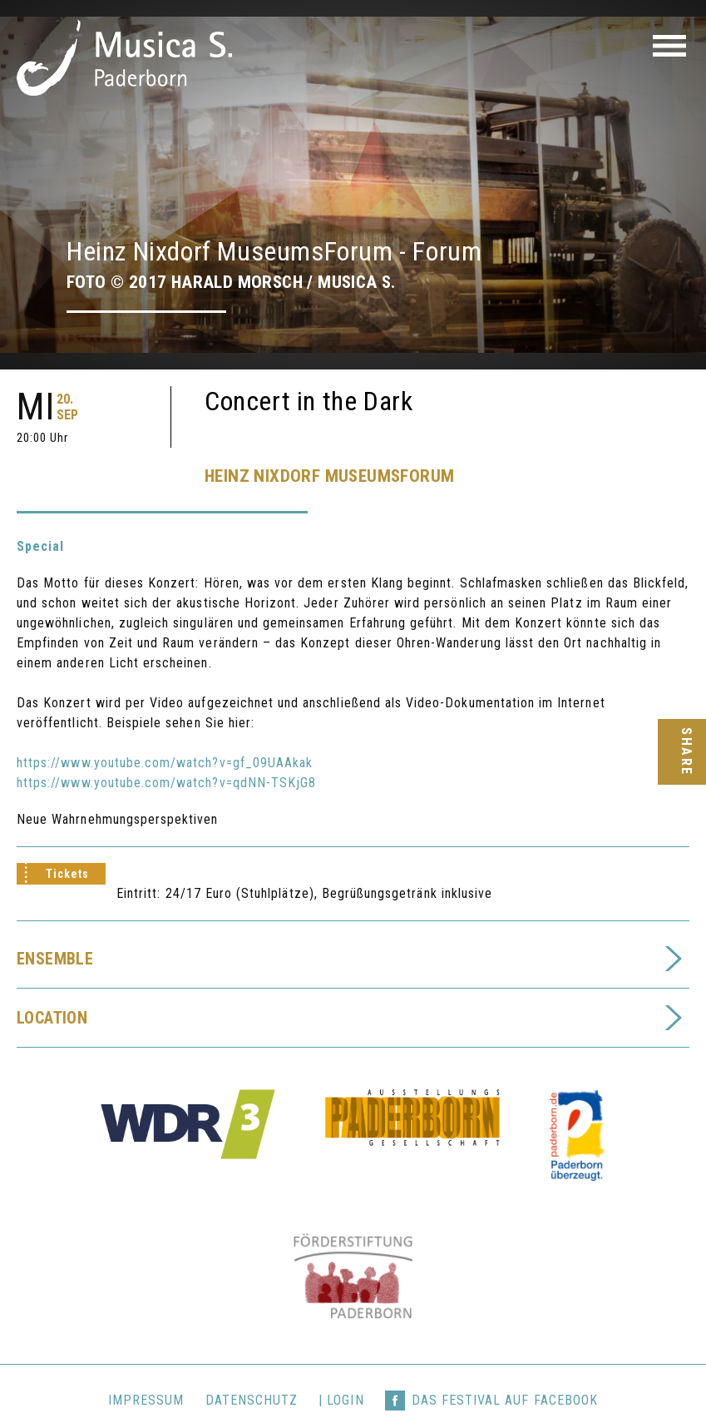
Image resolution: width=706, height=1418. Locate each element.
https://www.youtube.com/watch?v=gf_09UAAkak (165, 728)
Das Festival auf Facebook (505, 1366)
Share (686, 751)
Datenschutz (252, 1366)
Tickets (67, 839)
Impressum (146, 1366)
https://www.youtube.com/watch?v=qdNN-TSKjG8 (166, 748)
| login (340, 1366)
